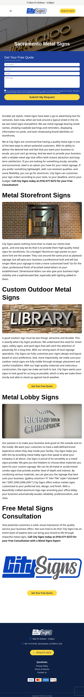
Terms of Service (42, 669)
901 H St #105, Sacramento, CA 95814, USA (43, 643)
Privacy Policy (42, 666)
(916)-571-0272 (67, 11)
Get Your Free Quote (41, 386)
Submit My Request (42, 97)
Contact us (42, 672)
